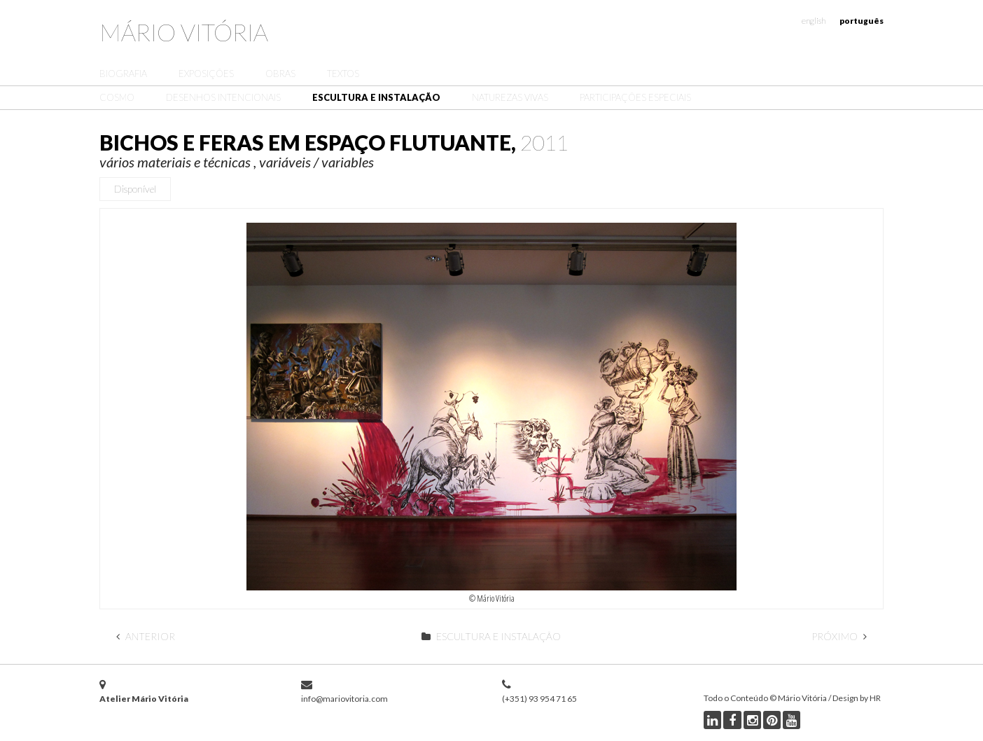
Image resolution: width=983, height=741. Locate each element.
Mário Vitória (183, 32)
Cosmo (116, 97)
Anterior (145, 636)
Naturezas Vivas (510, 97)
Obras (280, 73)
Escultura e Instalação (376, 97)
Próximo (839, 636)
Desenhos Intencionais (223, 97)
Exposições (206, 73)
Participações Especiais (635, 97)
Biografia (123, 73)
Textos (343, 73)
